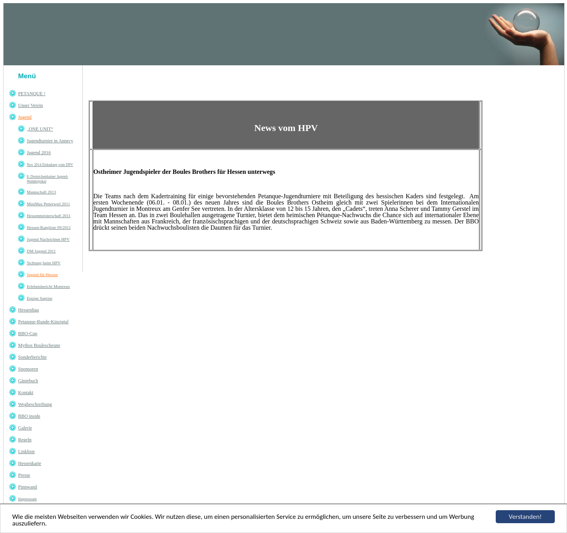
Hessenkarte (29, 463)
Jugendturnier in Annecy (50, 141)
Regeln (25, 440)
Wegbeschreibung (35, 404)
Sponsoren (28, 369)
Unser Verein (30, 105)
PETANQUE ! (31, 93)
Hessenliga (28, 310)
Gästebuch (28, 381)
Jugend (25, 117)
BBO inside (29, 416)
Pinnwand (27, 487)
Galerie (25, 428)
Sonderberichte (32, 357)
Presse (24, 475)
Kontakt (25, 392)
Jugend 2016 (39, 152)
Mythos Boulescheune (39, 345)
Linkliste (26, 451)
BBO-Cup (27, 333)
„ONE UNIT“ (40, 129)
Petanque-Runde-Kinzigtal (43, 322)
